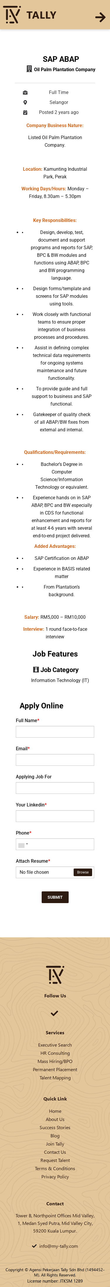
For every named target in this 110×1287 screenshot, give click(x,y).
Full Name (27, 720)
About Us (55, 1119)
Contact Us (55, 1152)
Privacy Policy (55, 1176)
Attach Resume (33, 861)
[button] (100, 17)
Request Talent (55, 1160)
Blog (55, 1135)
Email (23, 748)
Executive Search (55, 1045)
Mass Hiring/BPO (55, 1061)
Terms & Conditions (55, 1168)
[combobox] (23, 844)
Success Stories (55, 1127)
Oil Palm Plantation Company (64, 69)
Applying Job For (34, 777)
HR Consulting (55, 1053)
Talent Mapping (55, 1077)
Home (55, 1111)
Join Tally (55, 1144)
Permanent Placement (55, 1069)
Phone (23, 833)
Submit (55, 897)
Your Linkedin (31, 805)
